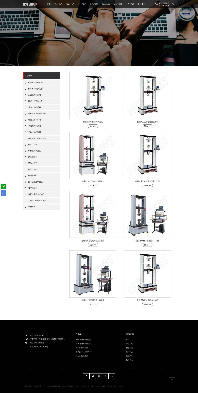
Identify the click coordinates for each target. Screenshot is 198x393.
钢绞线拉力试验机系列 (37, 138)
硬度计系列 (32, 145)
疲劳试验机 (32, 169)
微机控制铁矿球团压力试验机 (92, 300)
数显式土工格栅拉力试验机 (147, 122)
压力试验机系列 (34, 95)
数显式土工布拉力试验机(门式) (147, 181)
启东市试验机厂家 (69, 386)
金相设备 (31, 207)
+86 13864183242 (37, 343)
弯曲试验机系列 (34, 126)
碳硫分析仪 (32, 176)
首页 (49, 4)
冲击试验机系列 (34, 107)
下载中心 (142, 4)
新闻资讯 (94, 4)
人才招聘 (118, 4)
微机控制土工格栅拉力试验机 (147, 241)
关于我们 (82, 4)
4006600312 (164, 3)
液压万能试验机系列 (36, 89)
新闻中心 (129, 360)
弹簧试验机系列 (34, 120)
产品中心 (58, 4)
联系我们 (130, 4)
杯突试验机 (32, 188)
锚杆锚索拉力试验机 (36, 194)
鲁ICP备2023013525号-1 (40, 347)
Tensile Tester (117, 386)
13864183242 (164, 5)
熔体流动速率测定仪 (36, 182)
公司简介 (129, 352)
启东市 (30, 76)
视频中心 (70, 4)
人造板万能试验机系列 (37, 200)
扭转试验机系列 (34, 132)
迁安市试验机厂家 (52, 386)
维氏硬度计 (38, 386)
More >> (93, 126)
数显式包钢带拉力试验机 (93, 122)
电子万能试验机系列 (36, 82)
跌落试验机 (32, 157)
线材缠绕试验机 (34, 151)
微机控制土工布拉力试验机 (93, 181)
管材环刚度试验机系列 (37, 114)
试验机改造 (32, 163)
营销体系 (106, 4)
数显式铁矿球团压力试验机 (147, 300)
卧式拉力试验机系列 (36, 101)
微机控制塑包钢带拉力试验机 (92, 241)
